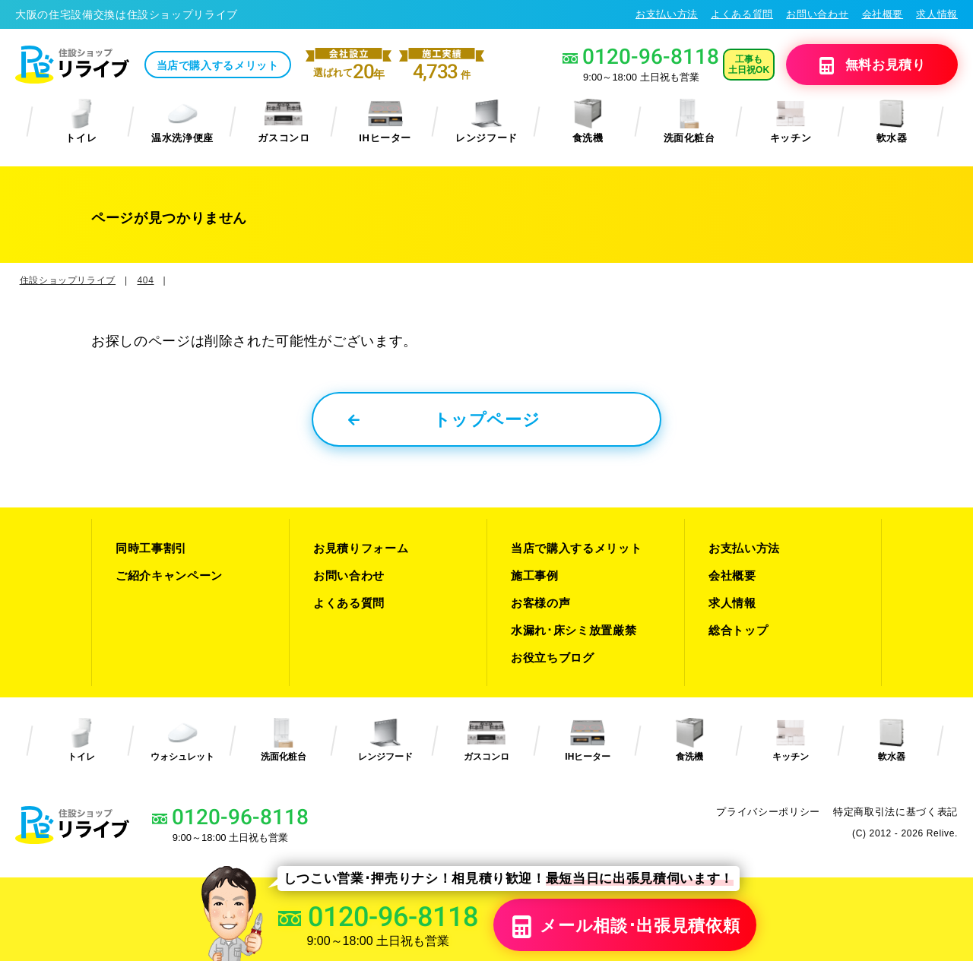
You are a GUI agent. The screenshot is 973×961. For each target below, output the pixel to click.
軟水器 (892, 121)
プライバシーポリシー (768, 811)
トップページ (444, 419)
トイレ (81, 121)
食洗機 (588, 121)
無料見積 (871, 65)
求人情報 (937, 14)
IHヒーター (385, 121)
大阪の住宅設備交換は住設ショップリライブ (126, 14)
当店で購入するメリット (218, 65)
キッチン (791, 121)
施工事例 (535, 575)
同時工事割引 (151, 548)
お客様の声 (540, 602)
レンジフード (486, 121)
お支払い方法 (666, 14)
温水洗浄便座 (182, 121)
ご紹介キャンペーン (169, 575)
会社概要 (883, 14)
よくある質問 (742, 14)
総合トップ (738, 630)
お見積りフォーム (360, 548)
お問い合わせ (817, 14)
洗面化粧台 (689, 121)
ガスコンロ (283, 121)
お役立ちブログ (552, 657)
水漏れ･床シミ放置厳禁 (573, 630)
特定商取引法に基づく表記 (895, 811)
